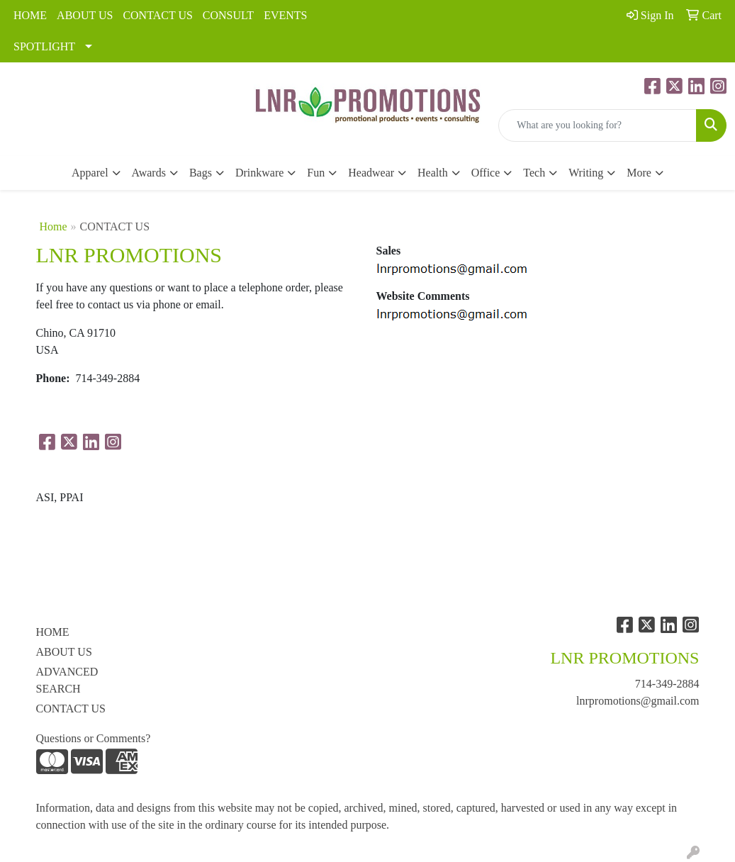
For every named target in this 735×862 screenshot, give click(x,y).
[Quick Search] (597, 125)
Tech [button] (534, 173)
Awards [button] (149, 173)
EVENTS (285, 15)
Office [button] (485, 173)
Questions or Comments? (93, 738)
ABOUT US (85, 15)
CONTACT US (157, 15)
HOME (30, 15)
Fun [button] (316, 173)
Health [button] (432, 173)
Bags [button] (200, 173)
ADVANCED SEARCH (67, 680)
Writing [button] (585, 173)
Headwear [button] (371, 173)
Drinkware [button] (259, 173)
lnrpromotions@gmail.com (637, 701)
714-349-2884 (667, 684)
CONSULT (228, 15)
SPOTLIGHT (44, 46)
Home (53, 226)
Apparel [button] (90, 173)
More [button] (639, 173)
